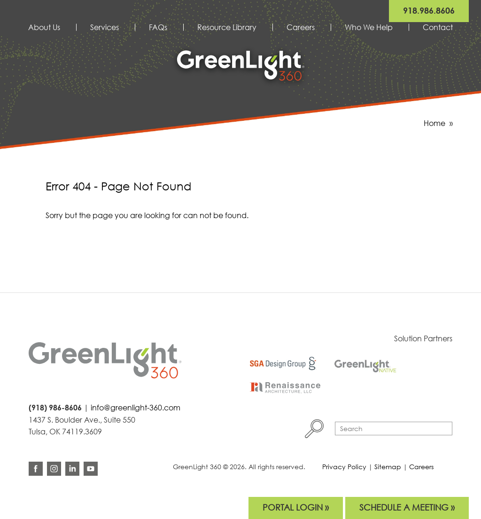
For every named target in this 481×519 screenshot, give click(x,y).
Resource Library (226, 27)
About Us (44, 27)
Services (104, 27)
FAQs (158, 27)
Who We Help (369, 27)
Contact (438, 27)
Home (434, 123)
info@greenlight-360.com (135, 407)
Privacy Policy (344, 467)
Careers (301, 27)
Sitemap (387, 467)
